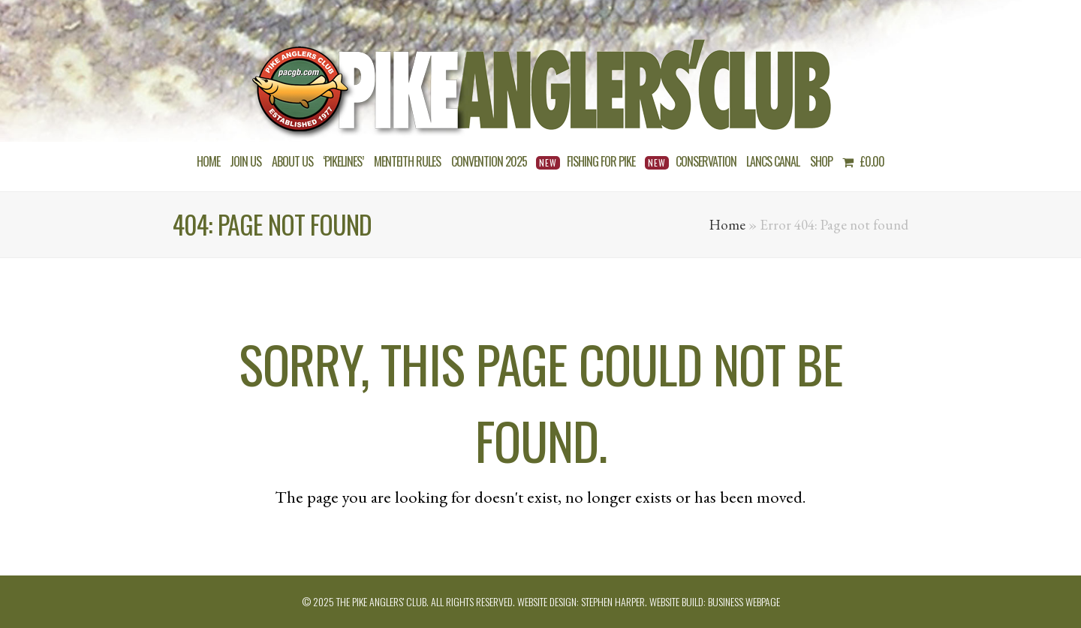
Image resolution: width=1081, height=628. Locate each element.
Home (727, 224)
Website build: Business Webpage (714, 601)
